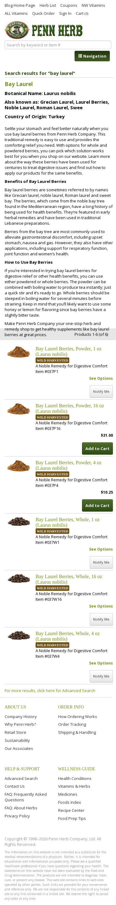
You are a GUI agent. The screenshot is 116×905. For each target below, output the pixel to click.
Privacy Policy (17, 816)
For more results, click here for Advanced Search (50, 690)
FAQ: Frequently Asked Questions (26, 797)
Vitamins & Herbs (74, 786)
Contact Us (15, 786)
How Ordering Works (77, 716)
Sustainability (17, 740)
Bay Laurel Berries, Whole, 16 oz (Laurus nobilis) (69, 579)
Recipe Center (71, 810)
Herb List (48, 4)
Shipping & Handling (77, 732)
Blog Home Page (20, 4)
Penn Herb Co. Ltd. (44, 30)
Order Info (71, 707)
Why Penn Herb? (20, 724)
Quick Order (43, 13)
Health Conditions (75, 778)
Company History (21, 716)
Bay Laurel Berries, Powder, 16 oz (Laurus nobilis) (70, 408)
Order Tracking (72, 724)
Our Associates (19, 748)
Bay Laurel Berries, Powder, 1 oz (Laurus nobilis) (68, 351)
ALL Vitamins (16, 13)
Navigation (92, 56)
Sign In (65, 13)
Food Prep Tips (72, 818)
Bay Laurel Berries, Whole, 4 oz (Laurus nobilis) (68, 636)
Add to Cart (97, 448)
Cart (82, 13)
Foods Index (69, 802)
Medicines (67, 794)
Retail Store (15, 732)
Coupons (68, 4)
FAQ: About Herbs (21, 808)
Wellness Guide (76, 769)
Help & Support (22, 769)
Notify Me (101, 391)
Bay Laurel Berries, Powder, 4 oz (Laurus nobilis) (68, 465)
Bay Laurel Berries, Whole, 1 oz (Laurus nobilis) (68, 522)
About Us (15, 707)
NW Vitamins (93, 4)
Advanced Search (21, 778)
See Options (101, 378)
